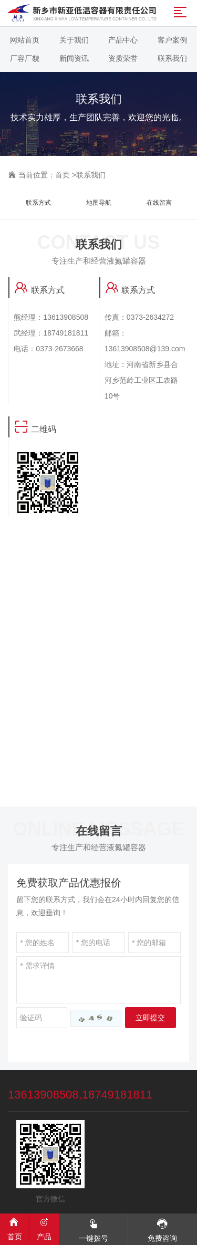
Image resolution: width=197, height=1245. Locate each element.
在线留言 (159, 202)
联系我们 (91, 175)
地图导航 (98, 202)
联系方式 (38, 202)
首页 (62, 175)
